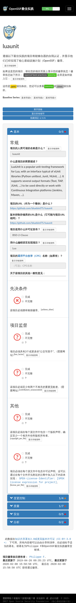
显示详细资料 (10, 65)
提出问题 (54, 598)
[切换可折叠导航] (69, 9)
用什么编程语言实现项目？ (25, 242)
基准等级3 (51, 97)
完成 (23, 296)
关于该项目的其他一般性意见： (27, 273)
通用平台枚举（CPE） (30, 255)
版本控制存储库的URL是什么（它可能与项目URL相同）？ (37, 216)
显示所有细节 (38, 113)
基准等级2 (38, 97)
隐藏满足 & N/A (38, 118)
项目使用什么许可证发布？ (25, 229)
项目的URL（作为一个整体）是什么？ (31, 203)
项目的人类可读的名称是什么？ (27, 148)
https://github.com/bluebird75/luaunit (31, 208)
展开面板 (38, 109)
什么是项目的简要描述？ (24, 161)
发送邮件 (40, 598)
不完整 (23, 301)
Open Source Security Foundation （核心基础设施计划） (40, 601)
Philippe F (36, 556)
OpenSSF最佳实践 (21, 9)
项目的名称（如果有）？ (36, 255)
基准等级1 (26, 97)
